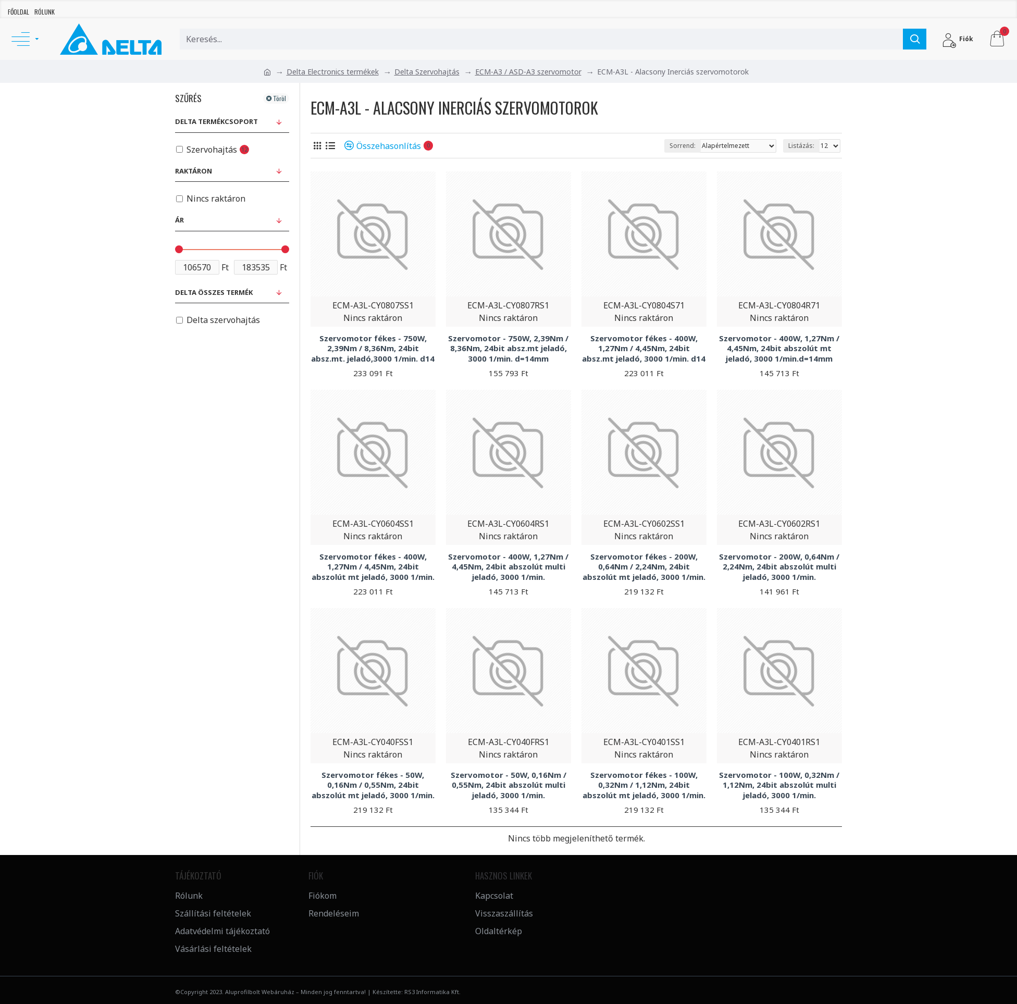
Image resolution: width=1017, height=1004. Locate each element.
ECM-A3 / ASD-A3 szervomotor (528, 72)
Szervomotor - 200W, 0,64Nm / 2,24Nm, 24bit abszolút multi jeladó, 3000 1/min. (779, 567)
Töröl (279, 98)
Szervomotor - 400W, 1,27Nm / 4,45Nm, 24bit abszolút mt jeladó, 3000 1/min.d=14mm (779, 348)
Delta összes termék (214, 292)
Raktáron (193, 171)
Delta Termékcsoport (216, 121)
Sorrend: (682, 145)
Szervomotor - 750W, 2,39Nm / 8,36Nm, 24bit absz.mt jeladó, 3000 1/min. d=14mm (508, 348)
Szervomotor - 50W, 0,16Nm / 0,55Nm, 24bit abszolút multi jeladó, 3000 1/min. (508, 785)
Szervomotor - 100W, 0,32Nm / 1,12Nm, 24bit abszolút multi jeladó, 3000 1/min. (779, 785)
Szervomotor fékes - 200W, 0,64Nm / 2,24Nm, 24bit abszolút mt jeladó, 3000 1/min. (643, 567)
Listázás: (801, 145)
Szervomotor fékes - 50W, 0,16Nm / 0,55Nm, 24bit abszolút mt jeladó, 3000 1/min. (373, 785)
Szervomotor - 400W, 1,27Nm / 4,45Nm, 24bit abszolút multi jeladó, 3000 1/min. (508, 567)
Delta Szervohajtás (427, 72)
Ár (179, 220)
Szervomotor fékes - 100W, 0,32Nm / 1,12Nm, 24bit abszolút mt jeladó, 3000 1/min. (643, 785)
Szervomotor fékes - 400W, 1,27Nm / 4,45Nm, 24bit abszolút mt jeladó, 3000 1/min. (373, 567)
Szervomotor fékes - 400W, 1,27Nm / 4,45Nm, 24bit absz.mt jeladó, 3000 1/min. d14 (643, 348)
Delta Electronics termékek (333, 72)
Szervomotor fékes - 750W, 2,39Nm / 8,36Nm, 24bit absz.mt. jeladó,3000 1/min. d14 (373, 348)
